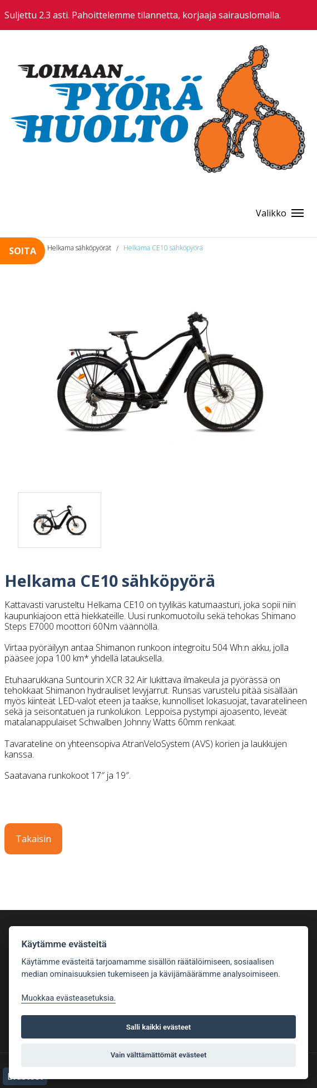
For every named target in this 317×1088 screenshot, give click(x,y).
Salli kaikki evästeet (158, 1027)
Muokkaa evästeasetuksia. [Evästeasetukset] (68, 998)
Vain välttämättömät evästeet (159, 1055)
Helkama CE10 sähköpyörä (163, 248)
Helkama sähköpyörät (79, 248)
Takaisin (33, 839)
